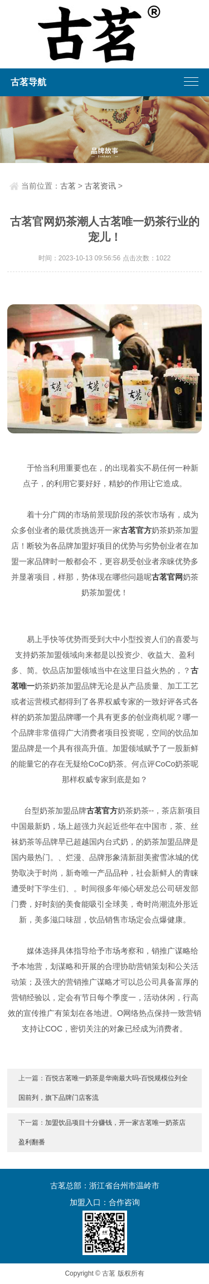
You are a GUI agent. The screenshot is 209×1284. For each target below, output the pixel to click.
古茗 (68, 185)
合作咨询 (124, 1202)
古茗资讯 (100, 185)
